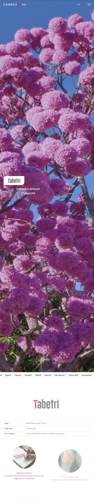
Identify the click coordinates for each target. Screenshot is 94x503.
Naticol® (48, 327)
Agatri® (8, 327)
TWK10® (38, 327)
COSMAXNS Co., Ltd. (14, 4)
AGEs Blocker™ (60, 327)
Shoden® (28, 327)
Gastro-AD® (73, 327)
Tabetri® (17, 327)
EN (83, 4)
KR (79, 4)
